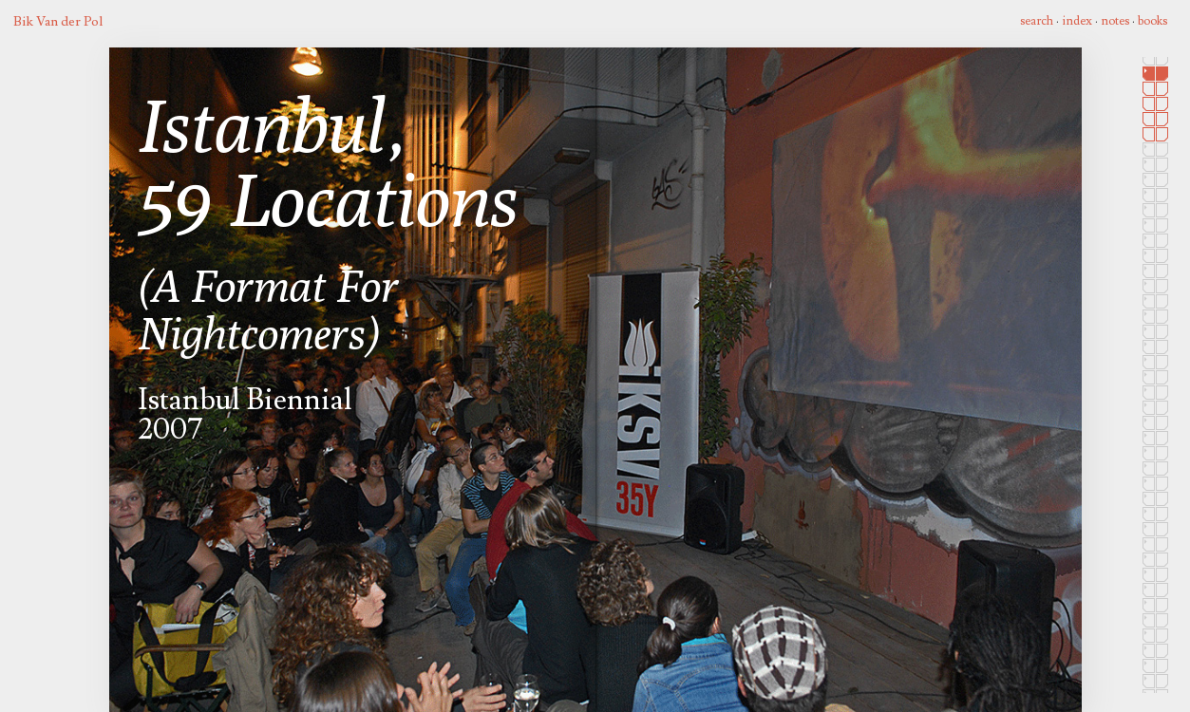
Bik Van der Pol (58, 21)
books (1152, 20)
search (1036, 20)
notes (1115, 20)
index (1077, 20)
